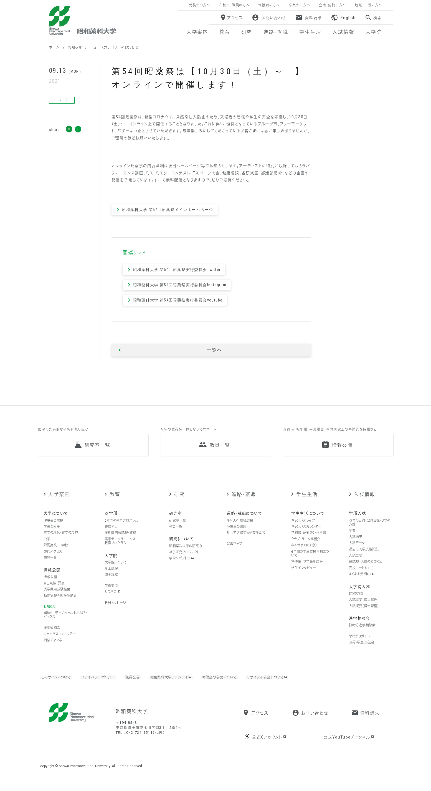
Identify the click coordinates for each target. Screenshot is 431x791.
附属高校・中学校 (56, 551)
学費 (352, 536)
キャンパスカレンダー (306, 532)
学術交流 (111, 592)
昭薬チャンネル (54, 646)
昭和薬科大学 (82, 20)
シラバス (113, 598)
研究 (179, 500)
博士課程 (111, 581)
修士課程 (111, 574)
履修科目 (111, 532)
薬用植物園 (52, 634)
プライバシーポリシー (102, 683)
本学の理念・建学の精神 (61, 539)
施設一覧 (50, 564)
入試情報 (364, 500)
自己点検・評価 (54, 589)
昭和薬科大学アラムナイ (180, 683)
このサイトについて (57, 683)
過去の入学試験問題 (364, 555)
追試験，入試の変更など (366, 567)
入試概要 (355, 561)
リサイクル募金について (286, 683)
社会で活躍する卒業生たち (246, 539)
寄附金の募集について (233, 683)
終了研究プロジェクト (184, 558)
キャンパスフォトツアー (60, 640)
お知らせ (75, 47)
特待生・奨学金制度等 (307, 567)
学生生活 (307, 500)
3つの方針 (356, 599)
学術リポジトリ (181, 564)
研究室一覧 (177, 526)
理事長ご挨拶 (53, 526)
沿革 (47, 545)
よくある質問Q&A (361, 580)
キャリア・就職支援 (240, 526)
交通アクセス (53, 557)
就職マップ (234, 550)
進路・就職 (244, 500)
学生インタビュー (303, 574)
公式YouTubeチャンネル (349, 747)
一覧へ (214, 350)
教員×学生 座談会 (361, 648)
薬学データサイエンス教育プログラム (120, 547)
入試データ (357, 549)
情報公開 (50, 583)
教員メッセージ (115, 609)
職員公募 (138, 683)
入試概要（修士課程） (364, 605)
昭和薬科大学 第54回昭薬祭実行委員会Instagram (179, 285)
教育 (115, 500)
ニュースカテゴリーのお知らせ (114, 47)
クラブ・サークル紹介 (305, 545)
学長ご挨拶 (52, 532)
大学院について (116, 568)
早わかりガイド (359, 642)
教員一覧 (175, 532)
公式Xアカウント (269, 747)
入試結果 (355, 543)
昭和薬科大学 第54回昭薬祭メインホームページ (167, 209)
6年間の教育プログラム (121, 526)
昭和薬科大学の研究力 (185, 552)
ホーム (54, 47)
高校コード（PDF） (361, 574)
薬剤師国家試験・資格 (120, 539)
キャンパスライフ (303, 526)
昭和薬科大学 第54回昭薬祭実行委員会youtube (177, 300)
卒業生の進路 (236, 532)
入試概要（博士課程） (364, 612)
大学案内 (59, 500)
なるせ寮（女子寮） (304, 551)
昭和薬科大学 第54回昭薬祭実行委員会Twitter (176, 269)
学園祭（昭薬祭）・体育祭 (308, 539)
